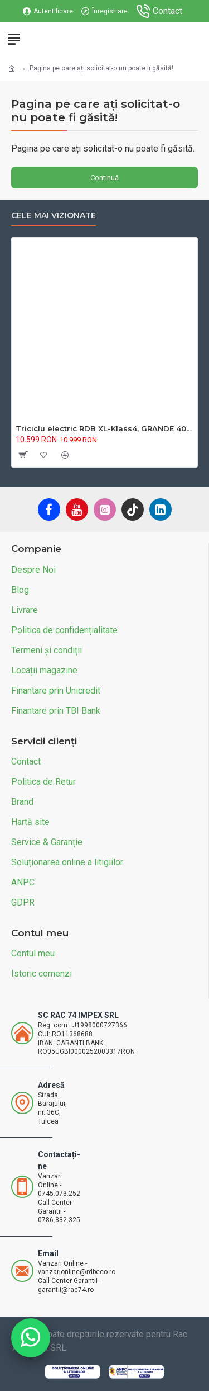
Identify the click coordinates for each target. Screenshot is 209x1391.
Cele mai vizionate (53, 215)
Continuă (104, 177)
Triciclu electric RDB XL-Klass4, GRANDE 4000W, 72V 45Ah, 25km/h (104, 428)
